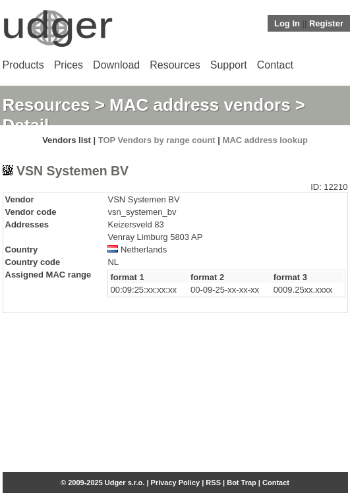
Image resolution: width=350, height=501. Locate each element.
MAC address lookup (265, 140)
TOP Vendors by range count (157, 140)
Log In (287, 23)
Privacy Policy (175, 482)
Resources (175, 65)
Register (326, 23)
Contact (275, 65)
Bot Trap (241, 482)
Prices (68, 65)
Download (116, 65)
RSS (213, 482)
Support (228, 65)
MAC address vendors (200, 105)
